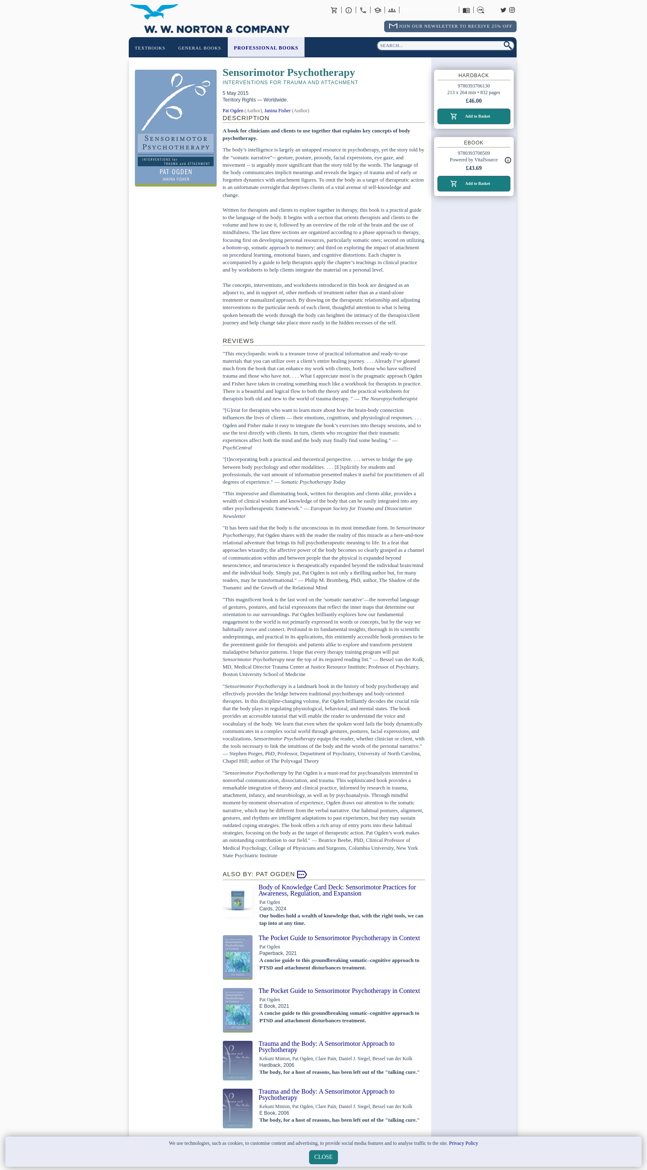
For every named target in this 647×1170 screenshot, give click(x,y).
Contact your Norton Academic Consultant (377, 10)
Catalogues (466, 10)
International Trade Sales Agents (392, 10)
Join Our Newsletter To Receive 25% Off (455, 26)
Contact (363, 10)
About (348, 10)
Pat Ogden (233, 110)
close (323, 1157)
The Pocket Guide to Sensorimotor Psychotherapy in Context (339, 937)
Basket (334, 10)
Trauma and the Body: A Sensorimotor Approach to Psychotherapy (327, 1046)
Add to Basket (477, 116)
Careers (480, 10)
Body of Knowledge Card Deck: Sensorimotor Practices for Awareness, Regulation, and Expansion (337, 890)
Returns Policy (429, 9)
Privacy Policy (463, 1143)
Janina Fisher (277, 110)
